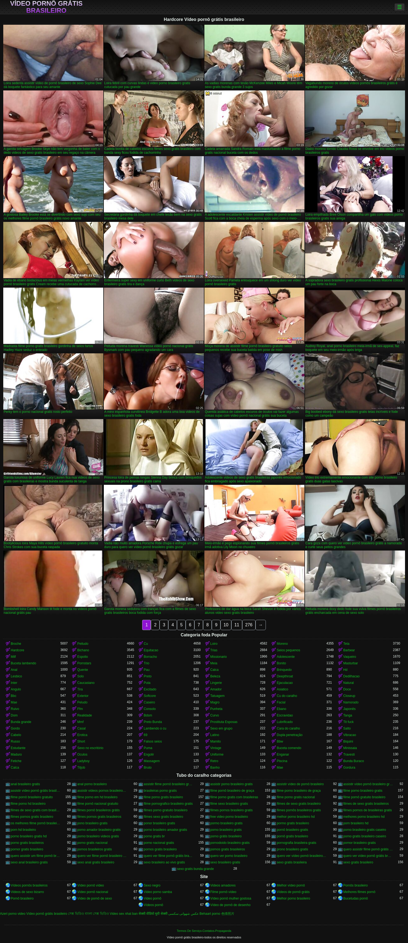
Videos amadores (223, 885)
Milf (13, 657)
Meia (213, 663)
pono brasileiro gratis (92, 823)
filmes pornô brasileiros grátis (98, 810)
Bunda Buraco (353, 761)
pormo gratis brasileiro (293, 823)
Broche (16, 644)
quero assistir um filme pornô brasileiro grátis (36, 856)
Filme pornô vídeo (223, 892)
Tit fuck (348, 722)
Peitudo (82, 644)
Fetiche (16, 761)
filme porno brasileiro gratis (362, 791)
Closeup (349, 696)
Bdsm (148, 715)
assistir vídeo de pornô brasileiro (300, 784)
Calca (214, 670)
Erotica (82, 735)
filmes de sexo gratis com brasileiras (36, 810)
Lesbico (16, 676)
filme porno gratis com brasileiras (234, 797)
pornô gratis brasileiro (292, 836)
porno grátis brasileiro (226, 836)
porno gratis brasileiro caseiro (364, 836)
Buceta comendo (289, 748)
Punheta (216, 709)
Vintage (215, 748)
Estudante (18, 748)
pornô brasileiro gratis (292, 830)
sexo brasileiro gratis (225, 862)
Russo (15, 741)
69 (145, 735)
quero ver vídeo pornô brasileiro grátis (301, 856)
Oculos (82, 754)
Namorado (351, 702)
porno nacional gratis (159, 843)
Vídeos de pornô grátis (293, 892)
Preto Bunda (153, 722)
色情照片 (227, 914)
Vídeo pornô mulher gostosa (230, 898)
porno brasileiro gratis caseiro (364, 830)
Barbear (349, 650)
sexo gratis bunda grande (195, 869)
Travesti (349, 754)
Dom (14, 715)
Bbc (14, 696)
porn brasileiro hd (356, 823)
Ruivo (15, 709)
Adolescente (286, 657)
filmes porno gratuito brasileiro (166, 810)
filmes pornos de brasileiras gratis (367, 810)
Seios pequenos (288, 650)
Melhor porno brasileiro (293, 898)
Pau (147, 670)
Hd (345, 670)
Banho (215, 767)
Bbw (280, 741)
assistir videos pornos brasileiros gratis (102, 791)
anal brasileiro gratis (25, 784)
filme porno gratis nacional (296, 797)
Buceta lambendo (23, 663)
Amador (216, 689)
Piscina (282, 761)
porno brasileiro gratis (226, 830)
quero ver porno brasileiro (229, 856)
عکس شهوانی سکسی (183, 914)
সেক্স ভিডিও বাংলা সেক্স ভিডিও (88, 914)
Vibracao (349, 735)
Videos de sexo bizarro (27, 892)
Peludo (82, 702)
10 (225, 625)
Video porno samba (158, 892)
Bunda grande (21, 722)
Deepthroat (285, 676)
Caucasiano (85, 683)
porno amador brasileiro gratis (98, 830)
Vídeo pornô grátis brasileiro (46, 7)
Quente (82, 670)
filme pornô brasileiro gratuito (32, 797)
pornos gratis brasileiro (160, 849)
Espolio (82, 657)
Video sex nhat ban (124, 914)
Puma (148, 748)
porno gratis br (154, 836)
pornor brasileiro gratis (359, 843)
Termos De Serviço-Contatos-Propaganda (204, 930)
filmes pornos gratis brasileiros (99, 817)
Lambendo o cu (155, 728)
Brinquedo (284, 670)
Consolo (150, 709)
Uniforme (217, 754)
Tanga (347, 715)
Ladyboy (83, 761)
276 (249, 625)
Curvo (214, 715)
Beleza (215, 676)
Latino (214, 735)
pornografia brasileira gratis (296, 843)
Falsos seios (153, 741)
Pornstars (84, 663)
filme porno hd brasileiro (28, 804)
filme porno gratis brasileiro (163, 797)
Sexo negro (152, 885)
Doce (347, 689)
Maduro (16, 754)
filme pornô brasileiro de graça (232, 791)
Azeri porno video (12, 914)
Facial (281, 702)
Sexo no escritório (90, 748)
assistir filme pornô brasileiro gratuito (169, 784)
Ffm (80, 709)
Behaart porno (210, 914)
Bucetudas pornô (355, 898)
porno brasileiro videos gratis (98, 836)
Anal (14, 670)
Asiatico (282, 689)
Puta (147, 683)
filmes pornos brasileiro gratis (231, 810)
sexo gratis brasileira (292, 862)
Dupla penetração (290, 735)
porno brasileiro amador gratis (165, 830)
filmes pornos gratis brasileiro (32, 817)
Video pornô (152, 898)
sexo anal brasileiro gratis (29, 862)
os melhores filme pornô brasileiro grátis (36, 823)
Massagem (152, 761)
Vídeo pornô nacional (92, 892)
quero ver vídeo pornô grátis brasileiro (368, 856)
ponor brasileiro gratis (159, 823)
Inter (14, 683)
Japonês (349, 709)
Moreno (282, 644)
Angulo (16, 689)
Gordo (15, 728)
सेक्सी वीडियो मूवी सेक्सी (153, 914)
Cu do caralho (287, 696)
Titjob (81, 767)
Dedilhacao (351, 676)
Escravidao (285, 715)
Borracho (150, 657)
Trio (146, 663)
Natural (348, 683)
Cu (146, 644)
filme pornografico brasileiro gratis (168, 804)
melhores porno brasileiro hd (364, 817)
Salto (347, 728)
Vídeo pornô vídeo (90, 885)
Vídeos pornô (153, 905)
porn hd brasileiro (23, 830)
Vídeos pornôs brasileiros (29, 885)
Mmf (80, 722)
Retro (214, 761)
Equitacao (151, 650)
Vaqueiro (349, 657)
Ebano (281, 709)
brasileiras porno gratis (160, 791)
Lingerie (216, 683)
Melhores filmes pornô (359, 892)
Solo (80, 676)
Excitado (150, 689)
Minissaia (350, 748)
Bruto (148, 767)
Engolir (149, 754)
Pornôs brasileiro (355, 885)
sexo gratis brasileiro (358, 862)
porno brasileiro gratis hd (29, 836)
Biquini (348, 741)
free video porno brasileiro (229, 817)
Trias (213, 650)
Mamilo (215, 741)
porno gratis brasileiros (27, 843)
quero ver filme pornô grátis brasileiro (169, 856)
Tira (80, 689)
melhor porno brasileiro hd (295, 817)
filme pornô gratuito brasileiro (364, 797)
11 (236, 625)
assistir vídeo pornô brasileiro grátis (368, 784)
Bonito (281, 663)
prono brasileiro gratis (292, 849)
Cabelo (16, 735)
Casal (81, 728)
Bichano (83, 650)
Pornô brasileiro (22, 898)
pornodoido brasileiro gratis (230, 843)
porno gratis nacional (92, 843)
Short (81, 741)
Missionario (218, 657)
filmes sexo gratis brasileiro (163, 817)
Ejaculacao (285, 683)
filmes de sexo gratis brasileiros (366, 804)
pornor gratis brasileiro (27, 849)
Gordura (349, 767)
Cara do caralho (288, 728)
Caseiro (149, 702)
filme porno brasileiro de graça (298, 791)
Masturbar (350, 663)
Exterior (82, 696)
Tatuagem (217, 696)
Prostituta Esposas (224, 722)
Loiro (214, 644)
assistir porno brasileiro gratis (231, 784)
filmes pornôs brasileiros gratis (299, 810)
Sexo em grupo (221, 728)
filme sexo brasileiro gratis (229, 804)
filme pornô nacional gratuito (97, 804)
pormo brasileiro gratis (226, 823)
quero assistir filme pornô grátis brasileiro (368, 849)
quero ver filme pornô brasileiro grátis (102, 856)
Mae (14, 702)
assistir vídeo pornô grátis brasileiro (36, 791)
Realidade (84, 715)
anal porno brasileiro (92, 784)
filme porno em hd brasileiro (97, 797)
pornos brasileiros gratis (94, 849)
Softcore (150, 696)
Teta (346, 644)
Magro (215, 702)
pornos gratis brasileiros (227, 849)
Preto (148, 676)
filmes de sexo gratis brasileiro (298, 804)
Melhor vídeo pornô (291, 885)
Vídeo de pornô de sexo (94, 898)
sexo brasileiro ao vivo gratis (164, 862)
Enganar (283, 754)
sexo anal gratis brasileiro (95, 862)
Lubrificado (285, 722)
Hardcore (17, 650)
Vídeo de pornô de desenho (230, 905)
